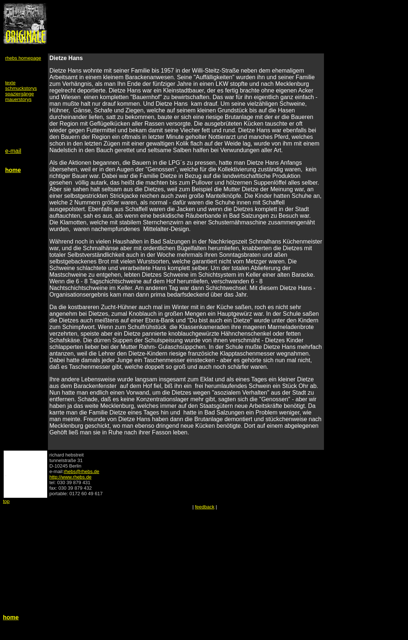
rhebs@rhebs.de (81, 471)
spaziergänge (19, 94)
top (6, 501)
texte (10, 82)
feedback (205, 507)
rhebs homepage (23, 58)
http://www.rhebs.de (70, 477)
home (13, 170)
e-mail (13, 151)
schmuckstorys (21, 88)
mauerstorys (18, 99)
